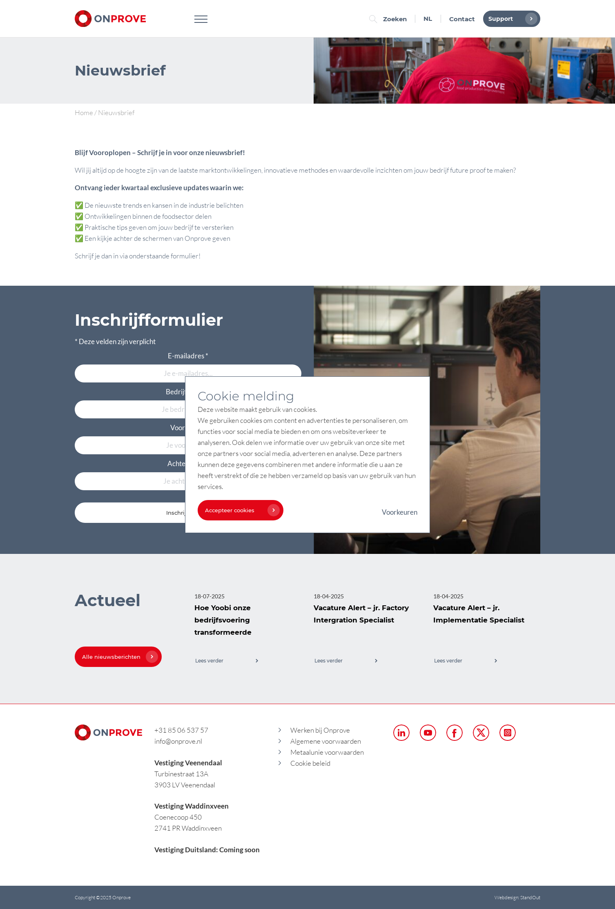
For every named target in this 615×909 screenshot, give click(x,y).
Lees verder (227, 661)
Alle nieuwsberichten (118, 656)
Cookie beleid (310, 763)
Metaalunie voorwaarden (327, 752)
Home (84, 112)
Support (510, 18)
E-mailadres (188, 355)
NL (427, 18)
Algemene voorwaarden (325, 741)
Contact (462, 19)
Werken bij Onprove (320, 730)
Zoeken (390, 19)
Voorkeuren (399, 512)
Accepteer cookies (240, 510)
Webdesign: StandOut (517, 897)
